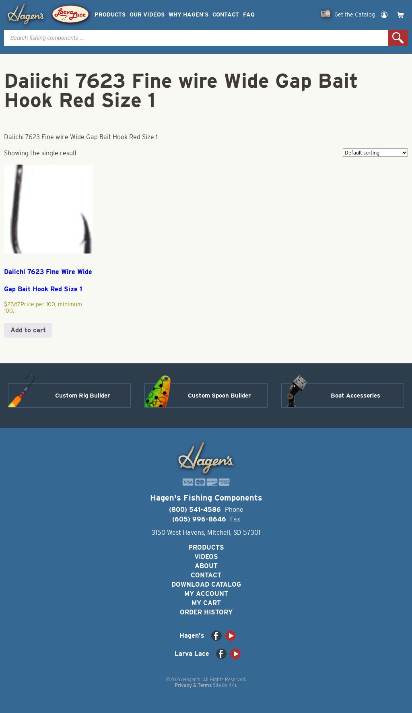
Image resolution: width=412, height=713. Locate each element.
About (206, 566)
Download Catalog (206, 584)
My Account (206, 594)
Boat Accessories (355, 395)
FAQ (249, 15)
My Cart (206, 603)
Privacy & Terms (193, 685)
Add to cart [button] (28, 330)
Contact (225, 15)
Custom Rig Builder (82, 395)
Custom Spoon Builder (219, 395)
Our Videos (147, 15)
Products (110, 15)
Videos (206, 557)
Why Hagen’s (188, 15)
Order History (206, 612)
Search (398, 38)
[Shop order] (375, 152)
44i (232, 685)
